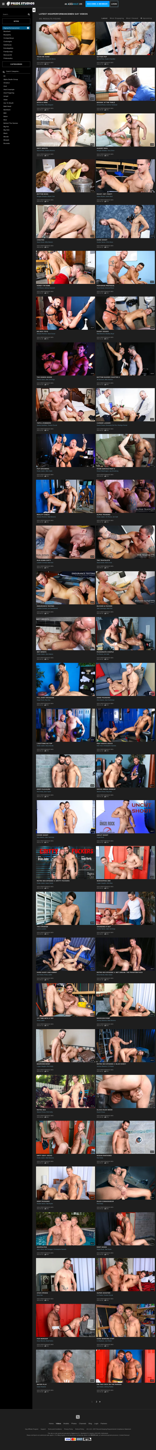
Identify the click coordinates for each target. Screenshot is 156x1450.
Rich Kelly (40, 791)
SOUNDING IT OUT (104, 926)
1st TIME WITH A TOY (45, 1018)
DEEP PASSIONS (43, 1201)
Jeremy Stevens (102, 1020)
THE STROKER (42, 926)
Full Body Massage (45, 697)
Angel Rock (40, 700)
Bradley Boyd (110, 333)
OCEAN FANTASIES (104, 1155)
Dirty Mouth (42, 148)
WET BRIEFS (41, 652)
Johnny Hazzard (49, 288)
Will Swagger (49, 1249)
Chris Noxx (109, 242)
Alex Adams (49, 654)
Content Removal (124, 1435)
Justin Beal (109, 196)
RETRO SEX (41, 1110)
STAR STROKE (42, 1293)
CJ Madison (100, 1341)
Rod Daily (100, 1203)
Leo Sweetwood (53, 608)
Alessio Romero (42, 333)
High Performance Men (45, 62)
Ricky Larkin (48, 975)
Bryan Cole (51, 196)
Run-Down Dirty (44, 560)
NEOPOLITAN (42, 1247)
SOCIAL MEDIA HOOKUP (106, 789)
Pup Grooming (43, 469)
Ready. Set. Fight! (104, 194)
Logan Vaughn (101, 883)
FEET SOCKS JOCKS (105, 743)
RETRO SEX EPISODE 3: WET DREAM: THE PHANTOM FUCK (120, 972)
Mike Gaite (49, 471)
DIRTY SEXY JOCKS (44, 1155)
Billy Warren (49, 242)
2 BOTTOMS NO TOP (44, 743)
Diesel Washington (103, 471)
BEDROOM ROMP (103, 1018)
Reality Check (43, 514)
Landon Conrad (42, 562)
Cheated (40, 240)
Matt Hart (50, 562)
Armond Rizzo (101, 105)
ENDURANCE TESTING (45, 606)
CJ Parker (111, 1066)
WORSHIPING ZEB (104, 881)
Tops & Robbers (44, 423)
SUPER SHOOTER (103, 1293)
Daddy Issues (103, 331)
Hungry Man (102, 148)
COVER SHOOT (42, 835)
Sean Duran (40, 242)
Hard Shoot (102, 240)
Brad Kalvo (49, 1341)
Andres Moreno (50, 150)
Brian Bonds (49, 746)
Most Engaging (117, 18)
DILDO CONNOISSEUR (105, 1201)
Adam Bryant (101, 196)
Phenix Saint (41, 379)
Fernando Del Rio (111, 425)
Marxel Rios (100, 59)
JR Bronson (100, 379)
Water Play (42, 1384)
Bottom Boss (42, 194)
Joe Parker (40, 975)
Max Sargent (49, 105)
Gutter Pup (102, 57)
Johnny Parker (108, 1387)
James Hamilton (42, 425)
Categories (16, 64)
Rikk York (100, 746)
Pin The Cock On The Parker (109, 1384)
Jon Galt (115, 517)
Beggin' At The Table (106, 102)
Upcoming (146, 18)
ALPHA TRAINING (103, 514)
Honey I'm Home (43, 285)
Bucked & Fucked (104, 606)
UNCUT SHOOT (102, 835)
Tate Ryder (49, 1203)
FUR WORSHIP (42, 1339)
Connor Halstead (111, 105)
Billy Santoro (41, 59)
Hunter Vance (101, 242)
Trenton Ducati (52, 425)
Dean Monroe (41, 1341)
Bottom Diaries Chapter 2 (108, 377)
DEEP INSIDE (102, 1247)
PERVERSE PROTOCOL (106, 285)
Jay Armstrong (113, 471)
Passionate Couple (105, 652)
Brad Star (40, 1295)
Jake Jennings (50, 379)
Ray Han (47, 700)
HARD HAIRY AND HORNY (47, 972)
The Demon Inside (44, 377)
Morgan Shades (102, 150)
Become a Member (97, 4)
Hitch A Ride (42, 102)
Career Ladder (104, 423)
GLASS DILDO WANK (105, 1110)
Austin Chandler (110, 59)
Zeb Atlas (110, 883)
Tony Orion (111, 150)
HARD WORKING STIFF (105, 1339)
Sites (16, 21)
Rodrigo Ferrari (122, 425)
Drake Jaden (41, 471)
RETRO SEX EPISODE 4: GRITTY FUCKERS (53, 881)
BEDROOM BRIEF (43, 1064)
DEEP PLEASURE (43, 789)
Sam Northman (109, 700)
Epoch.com (36, 1435)
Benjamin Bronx (51, 59)
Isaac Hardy (49, 883)
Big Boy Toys (42, 331)
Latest (105, 18)
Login (114, 4)
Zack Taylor (47, 791)
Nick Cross (108, 562)
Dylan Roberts (41, 1387)
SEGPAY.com (94, 1435)
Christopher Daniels (109, 746)
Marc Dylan (108, 975)
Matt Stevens (101, 333)
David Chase (101, 425)
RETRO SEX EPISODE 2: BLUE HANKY (111, 1064)
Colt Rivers (40, 288)
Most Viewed (132, 18)
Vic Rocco (109, 517)
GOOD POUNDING (103, 697)
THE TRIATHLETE (103, 560)
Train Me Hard (43, 57)
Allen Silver (40, 1249)
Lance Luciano (41, 929)
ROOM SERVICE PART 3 (106, 469)
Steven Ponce (101, 791)
